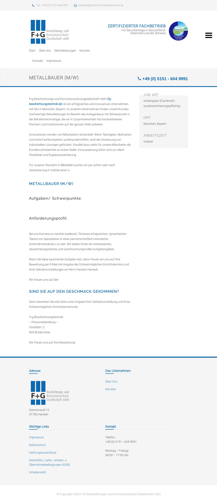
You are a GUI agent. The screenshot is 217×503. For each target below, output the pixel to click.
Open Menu (209, 35)
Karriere (84, 50)
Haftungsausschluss (42, 452)
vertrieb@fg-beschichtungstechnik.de (101, 5)
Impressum (53, 60)
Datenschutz (37, 445)
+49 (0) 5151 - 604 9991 (164, 78)
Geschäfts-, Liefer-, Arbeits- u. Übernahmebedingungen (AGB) (49, 462)
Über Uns (45, 50)
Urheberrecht (37, 472)
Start (32, 50)
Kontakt (37, 60)
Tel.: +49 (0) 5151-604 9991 (52, 5)
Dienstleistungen (65, 50)
